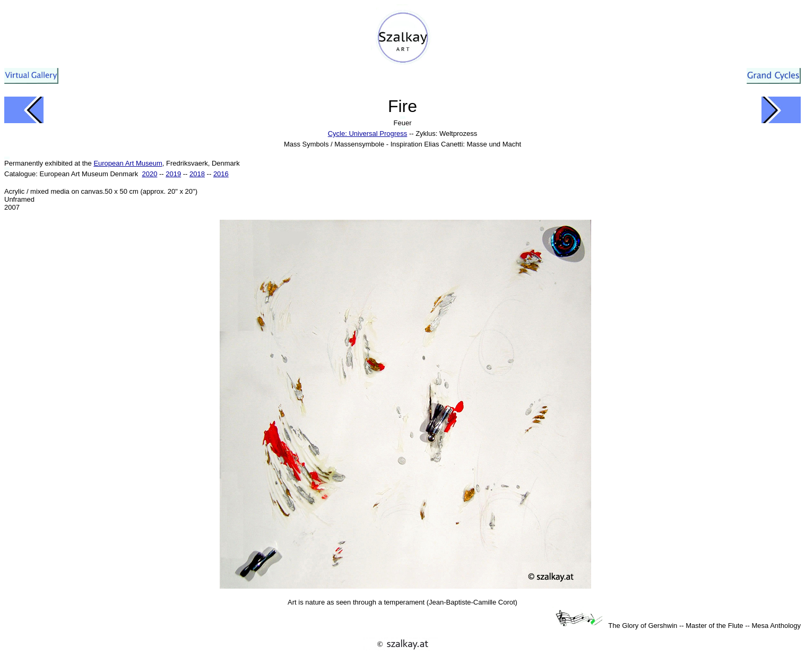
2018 (197, 174)
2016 (221, 174)
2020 (149, 174)
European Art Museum (127, 163)
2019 (173, 174)
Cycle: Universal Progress (368, 133)
